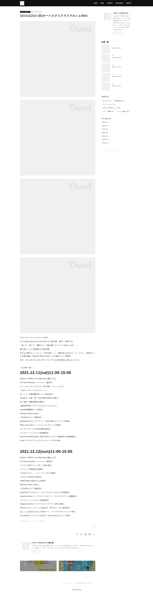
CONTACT (128, 3)
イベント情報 (123, 111)
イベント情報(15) (39, 521)
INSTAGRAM (119, 3)
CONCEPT (110, 3)
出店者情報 (119, 101)
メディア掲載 (108, 111)
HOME (96, 3)
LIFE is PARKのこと (25, 11)
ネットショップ (109, 104)
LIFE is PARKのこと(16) (27, 521)
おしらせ (107, 101)
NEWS (102, 3)
